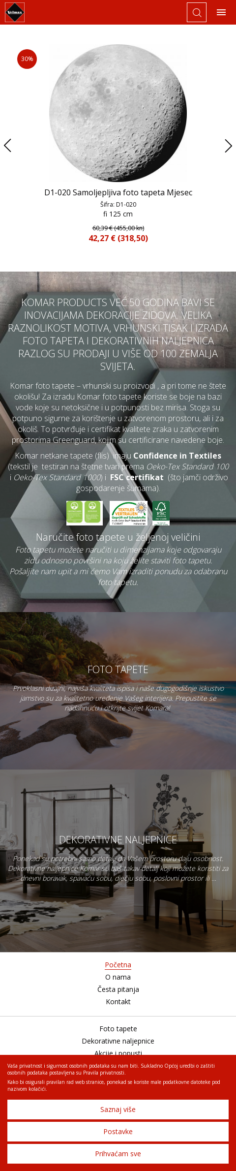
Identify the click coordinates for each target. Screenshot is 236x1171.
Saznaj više (118, 1109)
